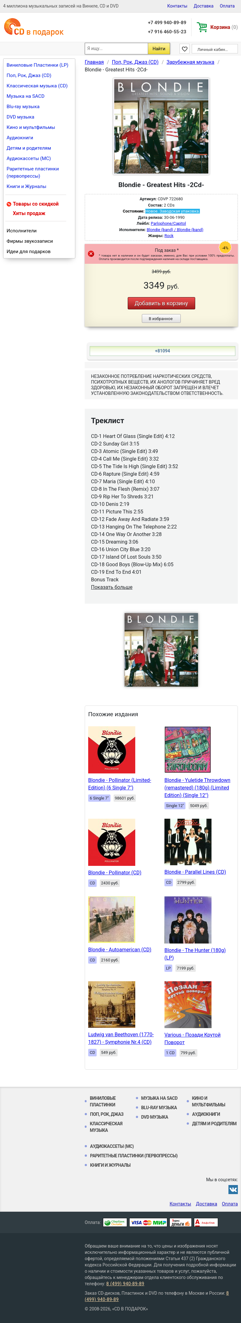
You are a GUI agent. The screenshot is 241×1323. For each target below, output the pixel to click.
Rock (169, 235)
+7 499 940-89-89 (167, 22)
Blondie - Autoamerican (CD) (119, 950)
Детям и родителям (29, 148)
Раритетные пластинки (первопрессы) (33, 172)
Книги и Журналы (26, 186)
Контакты (177, 5)
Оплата (227, 5)
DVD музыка (20, 117)
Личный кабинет (213, 49)
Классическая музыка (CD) (37, 86)
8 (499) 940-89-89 (125, 1283)
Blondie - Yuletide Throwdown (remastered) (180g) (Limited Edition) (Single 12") (197, 787)
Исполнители (22, 231)
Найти (159, 48)
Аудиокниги (20, 138)
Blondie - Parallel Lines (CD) (195, 872)
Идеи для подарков (29, 251)
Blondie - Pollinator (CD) (114, 873)
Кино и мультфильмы (31, 127)
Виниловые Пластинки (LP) (37, 65)
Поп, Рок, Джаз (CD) (29, 75)
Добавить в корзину (161, 303)
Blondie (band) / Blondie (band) (175, 229)
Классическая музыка (106, 1127)
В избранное (161, 318)
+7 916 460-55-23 (167, 32)
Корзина (224, 27)
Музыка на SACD (26, 96)
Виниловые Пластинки (103, 1101)
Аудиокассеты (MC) (29, 158)
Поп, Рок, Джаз (107, 1114)
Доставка (203, 5)
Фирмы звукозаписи (30, 241)
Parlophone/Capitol (168, 223)
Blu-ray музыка (23, 106)
